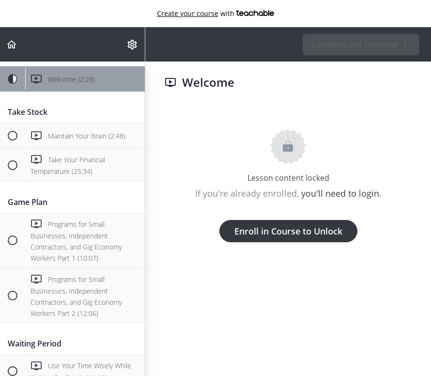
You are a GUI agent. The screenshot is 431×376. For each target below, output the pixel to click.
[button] (12, 44)
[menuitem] (133, 44)
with (216, 13)
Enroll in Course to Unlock (288, 231)
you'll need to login (340, 193)
